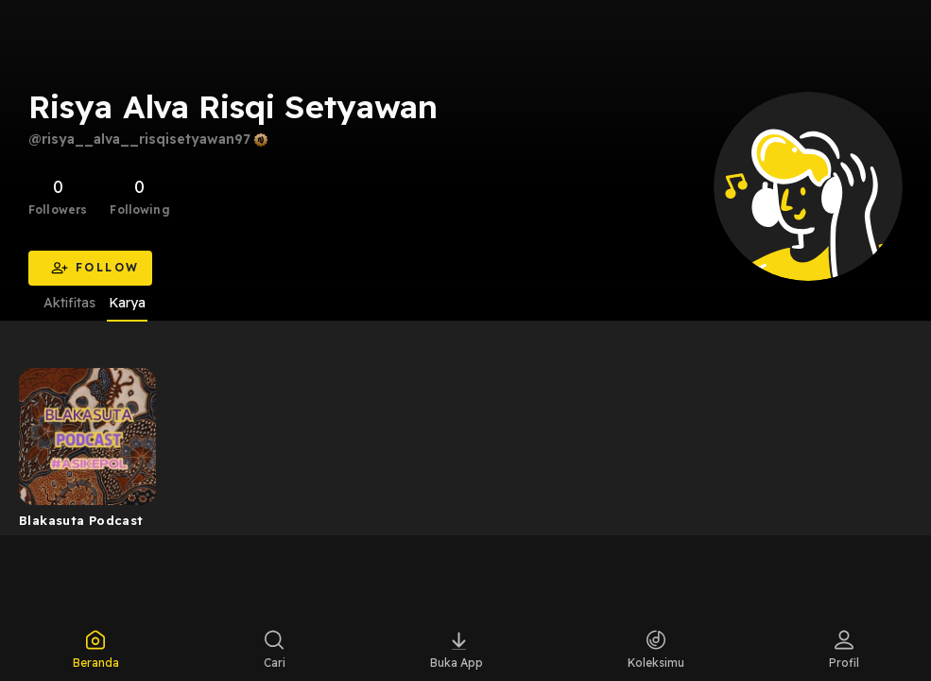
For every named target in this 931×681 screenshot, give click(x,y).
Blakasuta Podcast (81, 520)
